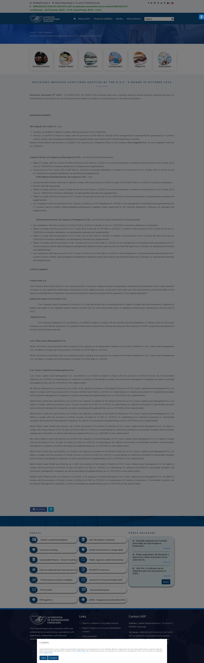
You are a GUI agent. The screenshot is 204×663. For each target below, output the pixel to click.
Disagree (53, 658)
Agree (43, 658)
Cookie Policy (81, 651)
